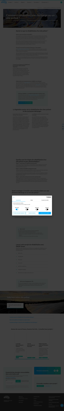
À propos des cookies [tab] (45, 200)
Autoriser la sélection (32, 213)
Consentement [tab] (18, 200)
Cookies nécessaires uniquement (19, 213)
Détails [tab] (32, 200)
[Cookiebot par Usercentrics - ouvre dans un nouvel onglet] (47, 197)
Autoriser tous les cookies (45, 213)
